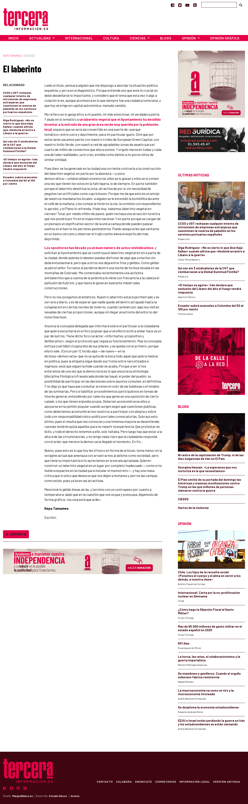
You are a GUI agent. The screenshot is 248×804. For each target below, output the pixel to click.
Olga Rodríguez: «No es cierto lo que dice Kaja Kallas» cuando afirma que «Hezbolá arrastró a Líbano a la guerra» (19, 126)
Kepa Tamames (12, 55)
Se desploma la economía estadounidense (208, 707)
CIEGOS (183, 499)
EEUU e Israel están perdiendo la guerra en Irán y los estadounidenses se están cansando (211, 722)
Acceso (75, 796)
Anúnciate (143, 781)
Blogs (165, 38)
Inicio (13, 38)
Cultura (111, 38)
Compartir (16, 534)
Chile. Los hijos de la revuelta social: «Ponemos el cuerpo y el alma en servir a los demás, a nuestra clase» (209, 575)
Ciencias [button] (138, 38)
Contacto (104, 781)
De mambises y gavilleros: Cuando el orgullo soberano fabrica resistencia (209, 675)
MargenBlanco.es (22, 796)
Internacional (79, 38)
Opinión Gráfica (225, 38)
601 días (183, 643)
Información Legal (194, 781)
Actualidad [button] (40, 38)
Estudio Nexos (58, 796)
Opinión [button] (189, 38)
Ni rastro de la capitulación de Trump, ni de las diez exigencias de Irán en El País (211, 456)
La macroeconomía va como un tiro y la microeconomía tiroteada (206, 692)
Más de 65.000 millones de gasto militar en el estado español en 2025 (210, 628)
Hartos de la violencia (193, 508)
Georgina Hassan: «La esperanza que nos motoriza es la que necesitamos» (207, 469)
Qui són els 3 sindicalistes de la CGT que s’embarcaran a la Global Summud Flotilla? (20, 146)
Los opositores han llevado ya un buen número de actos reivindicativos (98, 248)
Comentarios (165, 781)
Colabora (123, 781)
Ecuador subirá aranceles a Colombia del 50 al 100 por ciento (20, 180)
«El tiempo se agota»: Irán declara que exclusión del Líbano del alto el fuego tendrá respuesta (20, 164)
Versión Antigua (226, 781)
